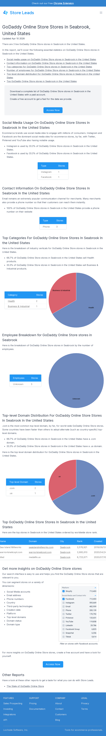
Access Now (53, 110)
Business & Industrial (19, 306)
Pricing (32, 703)
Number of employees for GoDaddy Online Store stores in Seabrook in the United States (53, 70)
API (5, 720)
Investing (8, 709)
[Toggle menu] (101, 12)
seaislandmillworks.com (41, 547)
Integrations (9, 714)
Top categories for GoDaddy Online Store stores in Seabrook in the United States (49, 66)
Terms (84, 709)
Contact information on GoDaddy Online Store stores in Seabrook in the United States (52, 63)
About (58, 703)
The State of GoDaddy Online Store (25, 686)
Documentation (37, 709)
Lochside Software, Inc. (15, 730)
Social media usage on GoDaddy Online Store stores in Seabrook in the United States (51, 59)
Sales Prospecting (12, 703)
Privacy (85, 703)
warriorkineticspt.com (40, 552)
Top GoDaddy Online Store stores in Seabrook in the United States (42, 81)
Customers (61, 714)
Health (11, 301)
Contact (59, 709)
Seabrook (65, 547)
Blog (57, 720)
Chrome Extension (64, 3)
